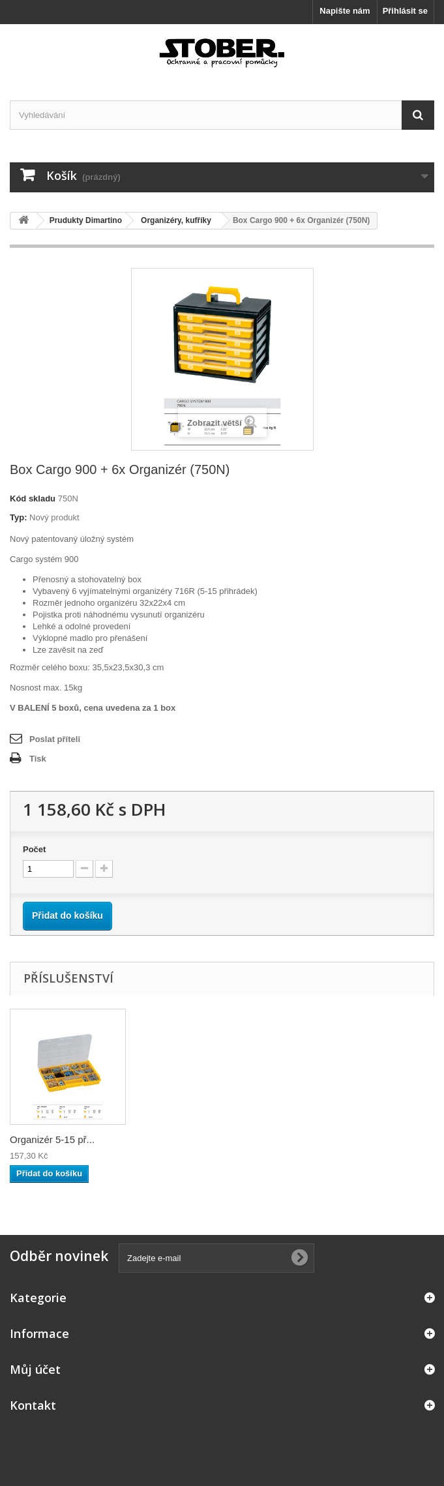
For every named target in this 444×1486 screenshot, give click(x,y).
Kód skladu (32, 498)
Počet (34, 849)
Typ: (18, 517)
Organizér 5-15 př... (52, 1139)
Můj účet (35, 1369)
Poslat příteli (54, 739)
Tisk (37, 759)
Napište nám (344, 11)
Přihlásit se (405, 11)
